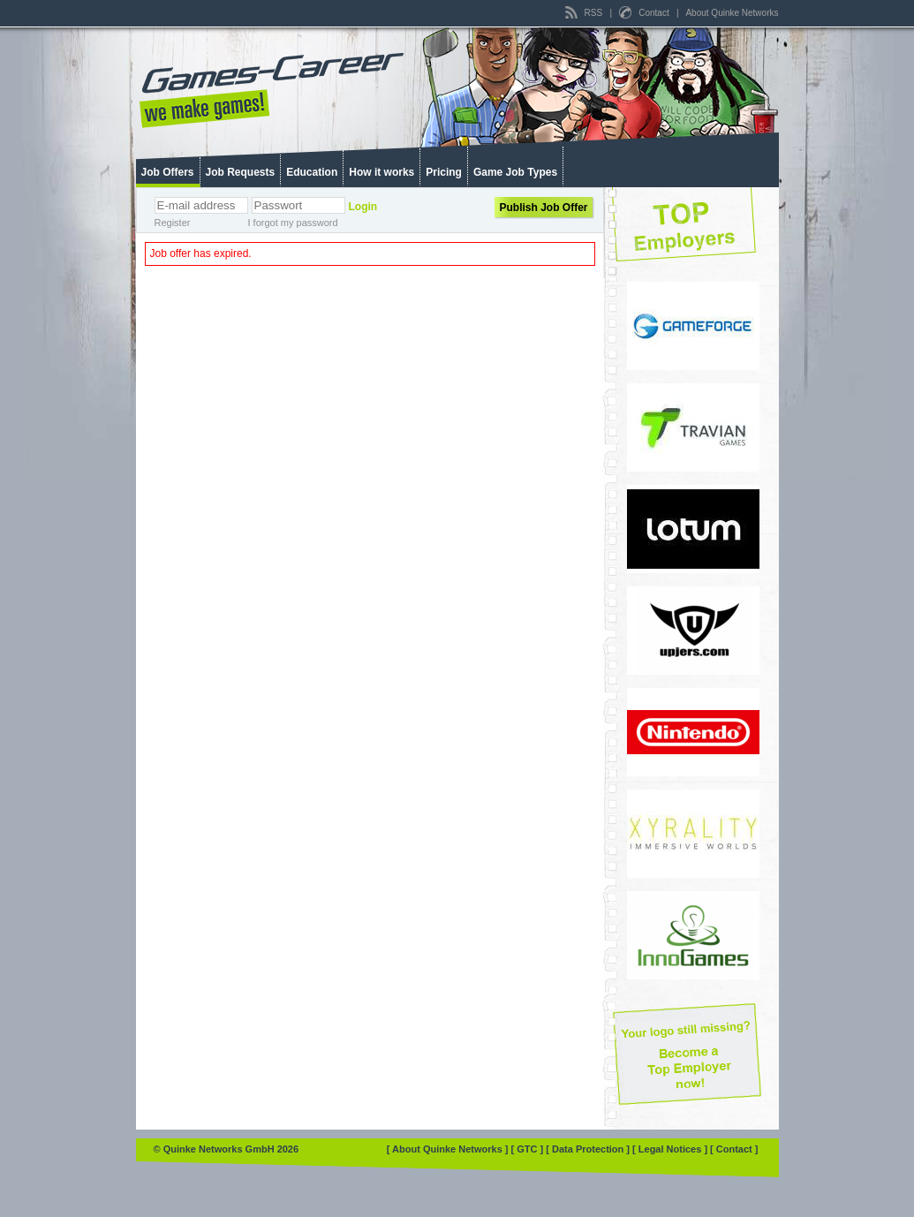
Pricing (444, 172)
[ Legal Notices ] (671, 1149)
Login (363, 206)
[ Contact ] (734, 1149)
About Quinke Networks (731, 13)
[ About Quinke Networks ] (449, 1149)
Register (173, 222)
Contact (645, 13)
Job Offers (167, 172)
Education (311, 172)
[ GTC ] (529, 1149)
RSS (585, 13)
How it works (381, 172)
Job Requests (241, 172)
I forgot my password (293, 222)
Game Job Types (515, 172)
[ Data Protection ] (589, 1149)
